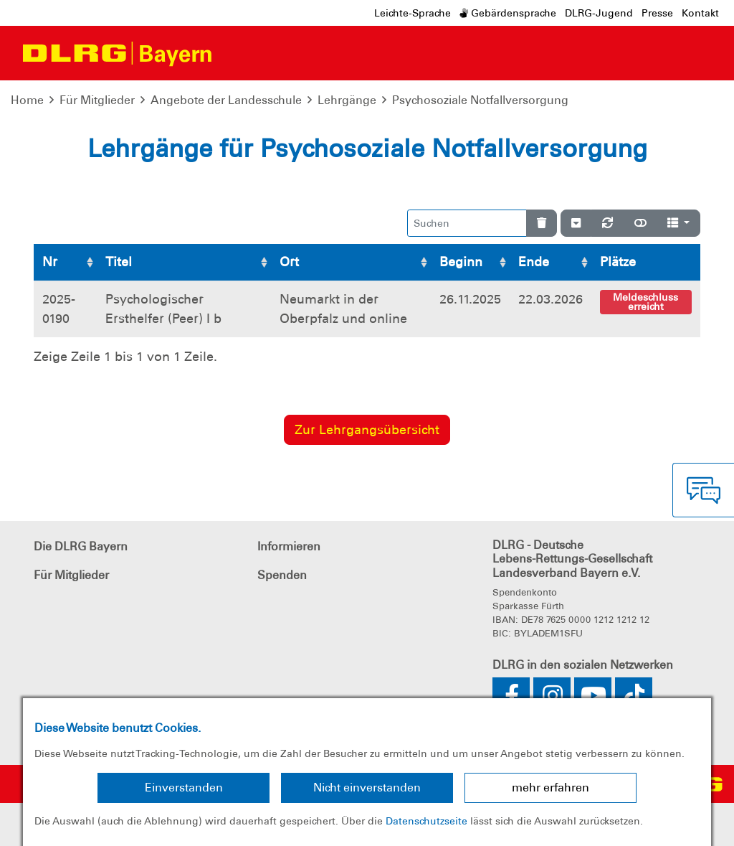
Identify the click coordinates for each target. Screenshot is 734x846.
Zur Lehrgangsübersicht (367, 430)
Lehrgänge (347, 100)
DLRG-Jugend (599, 13)
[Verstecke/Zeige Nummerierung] (576, 223)
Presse (657, 13)
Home (27, 100)
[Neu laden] (607, 223)
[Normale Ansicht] (640, 223)
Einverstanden (184, 787)
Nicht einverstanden (367, 787)
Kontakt (700, 13)
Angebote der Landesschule (226, 100)
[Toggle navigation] (236, 53)
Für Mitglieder (97, 100)
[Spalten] (678, 223)
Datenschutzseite (426, 820)
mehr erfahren (550, 787)
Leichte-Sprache (412, 13)
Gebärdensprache (507, 13)
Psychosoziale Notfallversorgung (480, 100)
